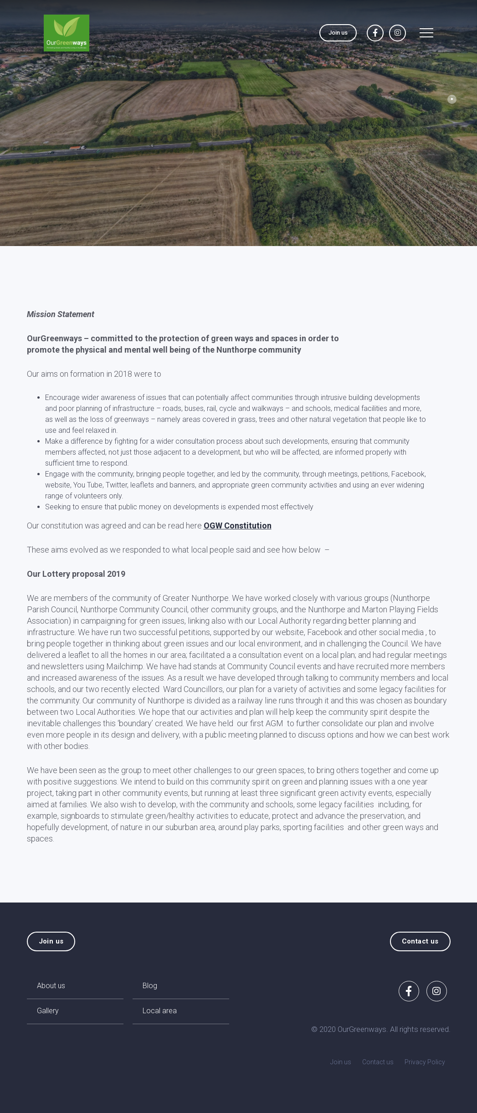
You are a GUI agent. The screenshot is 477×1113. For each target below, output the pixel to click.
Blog (150, 985)
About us (51, 985)
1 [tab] (451, 99)
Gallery (48, 1010)
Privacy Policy (425, 1062)
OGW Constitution (238, 525)
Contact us (420, 941)
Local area (160, 1010)
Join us (338, 32)
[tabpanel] (238, 123)
